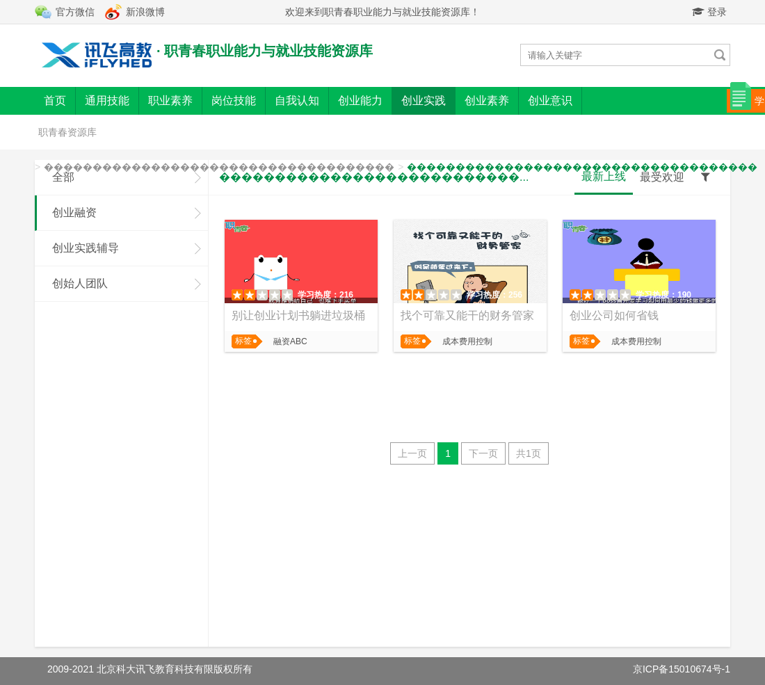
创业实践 (423, 100)
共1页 (528, 453)
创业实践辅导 (85, 248)
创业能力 (360, 100)
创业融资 (74, 212)
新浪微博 (145, 12)
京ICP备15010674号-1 (681, 669)
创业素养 (487, 100)
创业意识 (550, 100)
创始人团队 (80, 283)
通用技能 (107, 100)
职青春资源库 (67, 132)
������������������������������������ (219, 167)
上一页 (412, 453)
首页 (55, 100)
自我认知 (297, 100)
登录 (709, 12)
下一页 (483, 453)
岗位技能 (233, 100)
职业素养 (170, 100)
